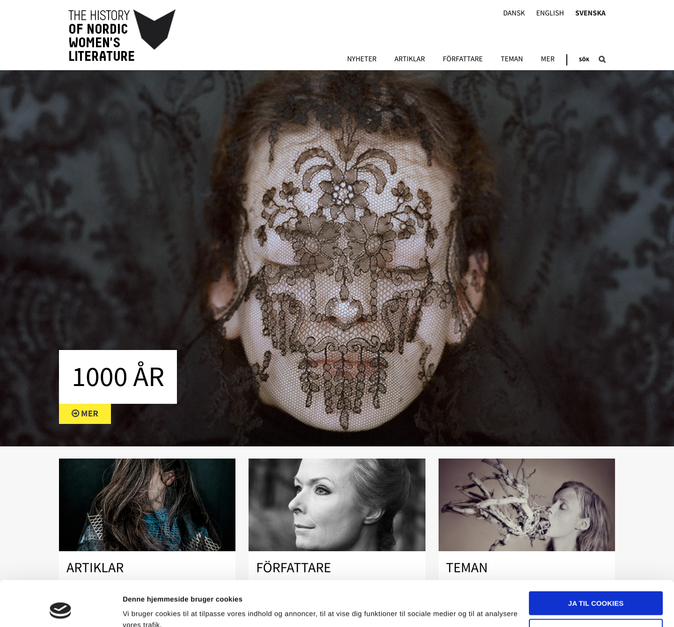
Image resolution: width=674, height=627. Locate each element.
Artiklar (410, 59)
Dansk (514, 13)
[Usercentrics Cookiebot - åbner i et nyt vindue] (61, 609)
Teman (512, 59)
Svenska (590, 13)
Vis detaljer (142, 608)
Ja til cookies (595, 561)
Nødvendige (596, 588)
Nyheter (361, 59)
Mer (548, 59)
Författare (463, 59)
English (550, 13)
